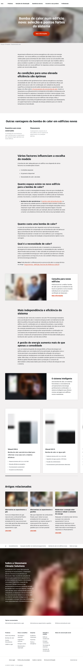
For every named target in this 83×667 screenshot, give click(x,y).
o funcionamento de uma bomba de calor (45, 89)
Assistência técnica (37, 3)
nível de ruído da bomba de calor (52, 201)
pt (5, 546)
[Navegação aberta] (2, 3)
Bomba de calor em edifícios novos (58, 546)
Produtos (10, 3)
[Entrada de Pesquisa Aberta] (77, 3)
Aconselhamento (13, 546)
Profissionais (65, 3)
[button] (73, 546)
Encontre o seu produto (52, 3)
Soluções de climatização (22, 3)
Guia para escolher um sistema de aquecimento (33, 546)
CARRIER (21, 665)
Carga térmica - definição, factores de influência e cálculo (41, 264)
